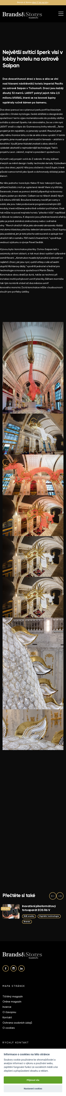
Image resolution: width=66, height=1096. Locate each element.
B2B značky (29, 916)
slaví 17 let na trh (39, 2)
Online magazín (12, 1001)
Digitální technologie (49, 916)
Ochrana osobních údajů (17, 1022)
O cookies (9, 1027)
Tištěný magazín (13, 996)
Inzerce (7, 1006)
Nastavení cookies (33, 1088)
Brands (27, 921)
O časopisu (9, 1012)
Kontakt (7, 1017)
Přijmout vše (33, 1080)
